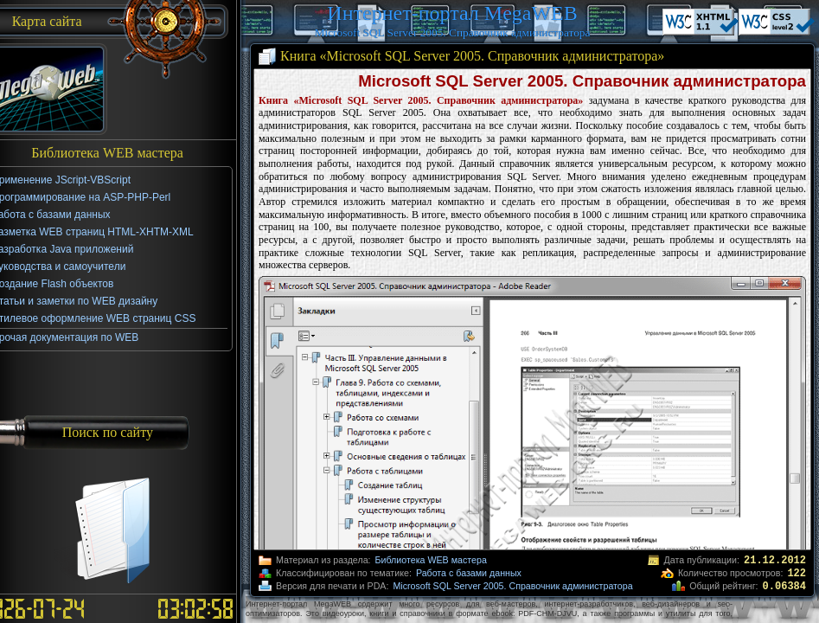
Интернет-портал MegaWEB (452, 13)
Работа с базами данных (468, 573)
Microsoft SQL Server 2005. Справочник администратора (512, 586)
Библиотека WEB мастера (431, 560)
